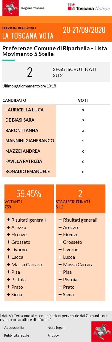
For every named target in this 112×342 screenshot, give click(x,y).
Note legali (56, 327)
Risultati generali (28, 220)
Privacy (53, 335)
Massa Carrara (26, 264)
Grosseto (20, 242)
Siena (16, 294)
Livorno (19, 249)
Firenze (19, 234)
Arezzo (18, 227)
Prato (17, 287)
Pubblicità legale (16, 335)
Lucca (17, 257)
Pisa (15, 272)
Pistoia (18, 279)
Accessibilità (14, 327)
